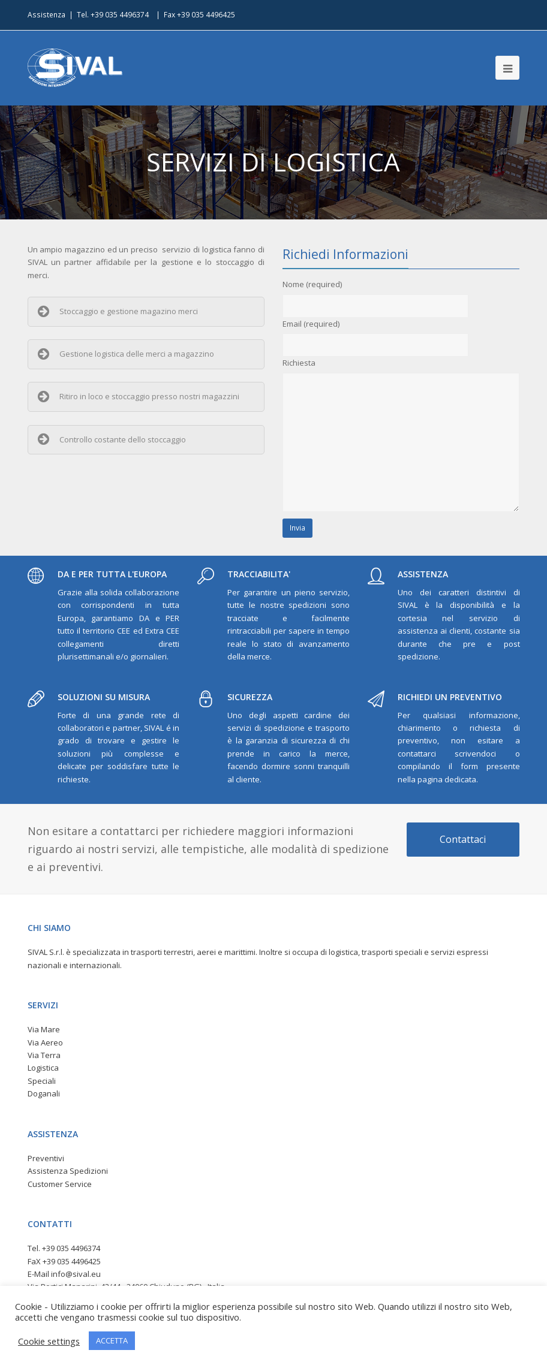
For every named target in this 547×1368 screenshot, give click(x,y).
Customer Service (60, 1184)
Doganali (44, 1093)
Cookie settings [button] (49, 1341)
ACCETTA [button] (112, 1340)
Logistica (43, 1067)
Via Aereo (45, 1042)
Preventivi (46, 1158)
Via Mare (44, 1029)
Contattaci (463, 839)
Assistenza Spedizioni (68, 1170)
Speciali (42, 1080)
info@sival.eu (76, 1273)
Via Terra (44, 1055)
